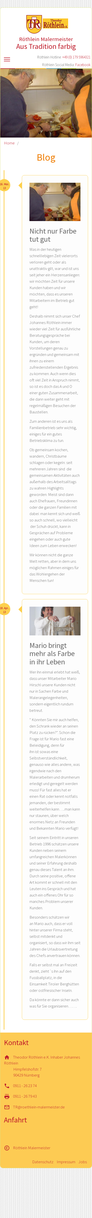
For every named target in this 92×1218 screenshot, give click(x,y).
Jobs (83, 1161)
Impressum (66, 1161)
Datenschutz (42, 1161)
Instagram (83, 71)
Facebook (83, 64)
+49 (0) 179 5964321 (76, 57)
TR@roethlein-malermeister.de (39, 1107)
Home (9, 143)
